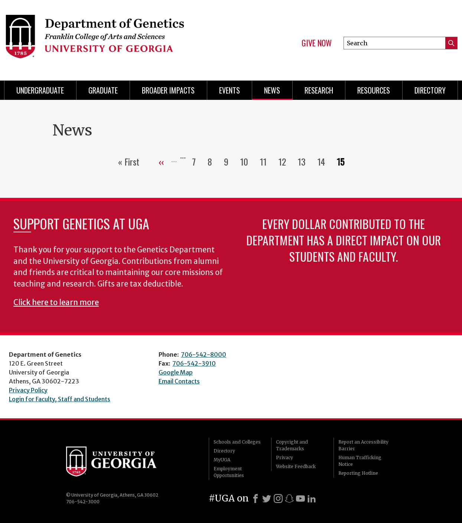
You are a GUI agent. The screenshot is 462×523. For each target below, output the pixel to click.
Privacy (284, 457)
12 (285, 161)
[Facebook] (255, 498)
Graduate (103, 90)
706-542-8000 (203, 354)
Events (229, 90)
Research (319, 90)
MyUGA (222, 459)
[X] (266, 498)
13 (305, 161)
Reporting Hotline (358, 473)
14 (324, 161)
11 (266, 161)
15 (343, 161)
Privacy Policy (28, 390)
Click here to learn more (56, 302)
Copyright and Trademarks (292, 445)
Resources (373, 90)
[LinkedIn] (311, 498)
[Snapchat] (289, 498)
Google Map (176, 372)
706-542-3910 (194, 363)
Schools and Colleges (237, 442)
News (272, 90)
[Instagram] (278, 498)
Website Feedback (296, 466)
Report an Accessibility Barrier (363, 445)
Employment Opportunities (229, 472)
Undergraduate (40, 90)
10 (247, 161)
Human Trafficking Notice (359, 461)
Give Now (317, 43)
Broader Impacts (168, 90)
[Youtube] (300, 498)
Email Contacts (179, 381)
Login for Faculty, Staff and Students (59, 399)
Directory (430, 90)
